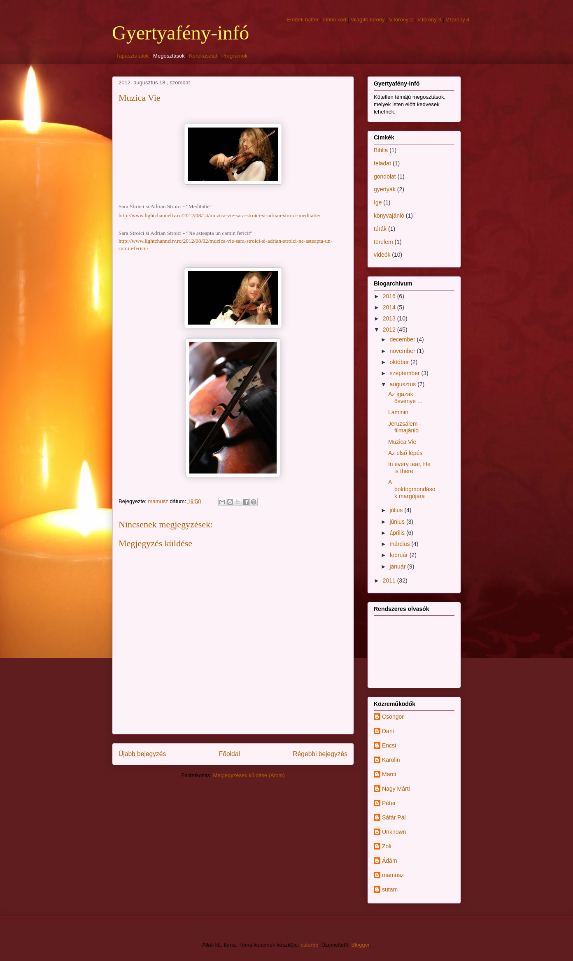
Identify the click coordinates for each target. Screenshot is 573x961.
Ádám (389, 860)
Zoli (386, 846)
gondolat (385, 176)
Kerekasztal (203, 56)
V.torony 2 (401, 19)
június (397, 521)
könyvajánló (389, 215)
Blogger (360, 945)
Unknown (394, 832)
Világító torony (368, 19)
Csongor (393, 716)
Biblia (381, 150)
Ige (378, 202)
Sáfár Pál (394, 817)
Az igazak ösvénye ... (405, 397)
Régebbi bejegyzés (320, 753)
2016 (390, 296)
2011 (390, 580)
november (403, 351)
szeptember (405, 373)
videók (382, 254)
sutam (390, 889)
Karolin (391, 760)
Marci (389, 774)
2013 (390, 318)
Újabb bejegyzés (142, 753)
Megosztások (169, 56)
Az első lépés (405, 453)
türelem (383, 242)
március (400, 544)
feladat (382, 163)
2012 (390, 329)
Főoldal (229, 753)
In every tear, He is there (409, 467)
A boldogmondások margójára (412, 489)
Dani (388, 731)
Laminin (398, 412)
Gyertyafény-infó (180, 33)
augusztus (403, 384)
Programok (234, 56)
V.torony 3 (429, 19)
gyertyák (385, 189)
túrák (380, 228)
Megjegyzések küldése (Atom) (249, 775)
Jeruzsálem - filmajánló (404, 427)
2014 (390, 307)
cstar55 (310, 945)
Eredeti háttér (302, 19)
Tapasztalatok (132, 56)
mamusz (159, 501)
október (399, 362)
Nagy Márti (396, 788)
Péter (389, 803)
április (397, 532)
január (398, 566)
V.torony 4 (457, 19)
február (399, 555)
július (396, 510)
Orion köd (334, 19)
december (403, 339)
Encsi (389, 745)
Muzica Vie (402, 442)
